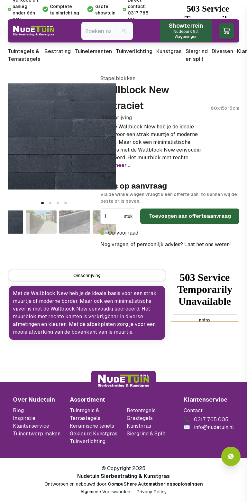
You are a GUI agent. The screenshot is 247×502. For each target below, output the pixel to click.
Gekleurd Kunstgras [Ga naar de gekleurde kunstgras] (93, 434)
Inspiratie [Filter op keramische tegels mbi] (24, 418)
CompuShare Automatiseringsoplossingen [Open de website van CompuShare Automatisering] (155, 484)
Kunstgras (169, 51)
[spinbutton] (113, 216)
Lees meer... (115, 165)
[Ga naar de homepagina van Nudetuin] (33, 31)
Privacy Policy (152, 491)
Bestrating (57, 51)
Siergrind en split (197, 55)
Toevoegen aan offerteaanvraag (190, 216)
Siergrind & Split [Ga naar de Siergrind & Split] (146, 434)
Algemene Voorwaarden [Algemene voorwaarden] (105, 491)
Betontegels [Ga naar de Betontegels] (141, 410)
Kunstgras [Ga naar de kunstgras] (139, 426)
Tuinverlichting (134, 51)
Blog (18, 410)
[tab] (42, 203)
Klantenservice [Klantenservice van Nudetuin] (31, 426)
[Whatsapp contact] (231, 456)
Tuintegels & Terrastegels (24, 55)
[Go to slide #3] (74, 222)
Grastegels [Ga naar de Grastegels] (140, 418)
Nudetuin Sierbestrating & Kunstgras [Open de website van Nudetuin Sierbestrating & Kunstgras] (123, 476)
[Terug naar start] (123, 381)
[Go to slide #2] (41, 222)
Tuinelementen (93, 51)
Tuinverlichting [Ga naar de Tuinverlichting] (87, 441)
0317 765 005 (118, 252)
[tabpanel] (87, 313)
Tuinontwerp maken (36, 434)
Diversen (222, 51)
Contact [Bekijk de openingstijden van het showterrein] (193, 410)
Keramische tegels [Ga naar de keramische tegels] (92, 426)
